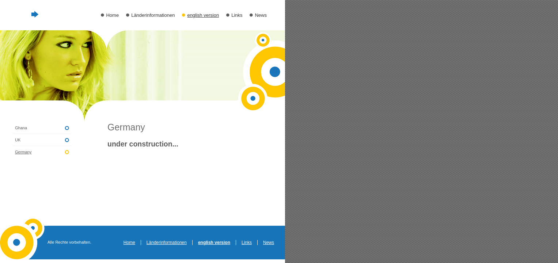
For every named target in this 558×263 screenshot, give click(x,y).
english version (203, 15)
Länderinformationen (153, 15)
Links (236, 15)
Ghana (21, 128)
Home (112, 15)
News (261, 15)
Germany (23, 152)
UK (17, 140)
